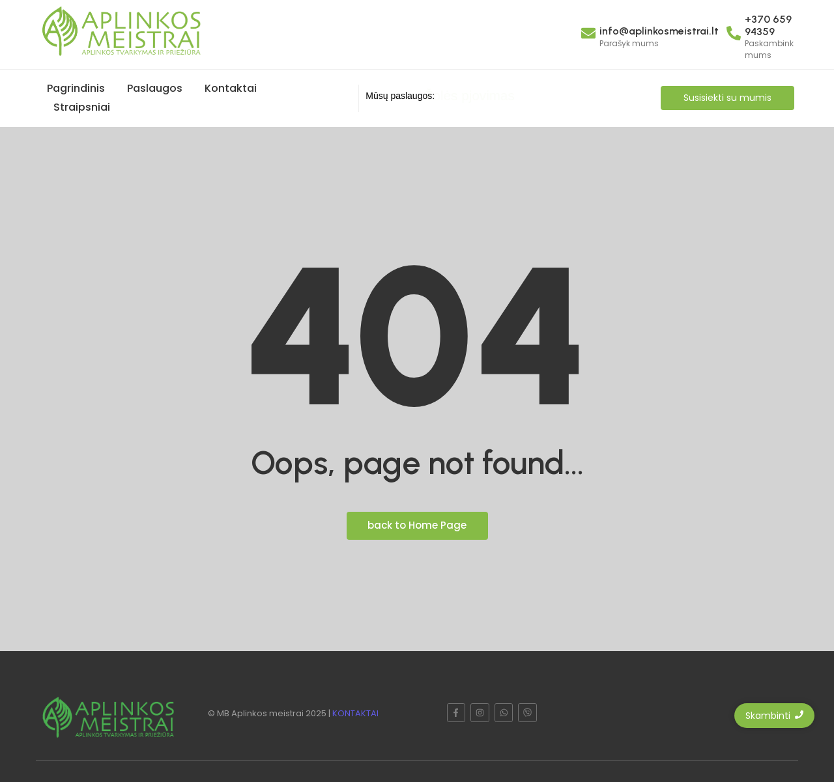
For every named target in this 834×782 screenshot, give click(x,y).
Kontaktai (231, 88)
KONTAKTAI (355, 713)
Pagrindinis (76, 88)
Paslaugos (154, 88)
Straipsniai (81, 107)
